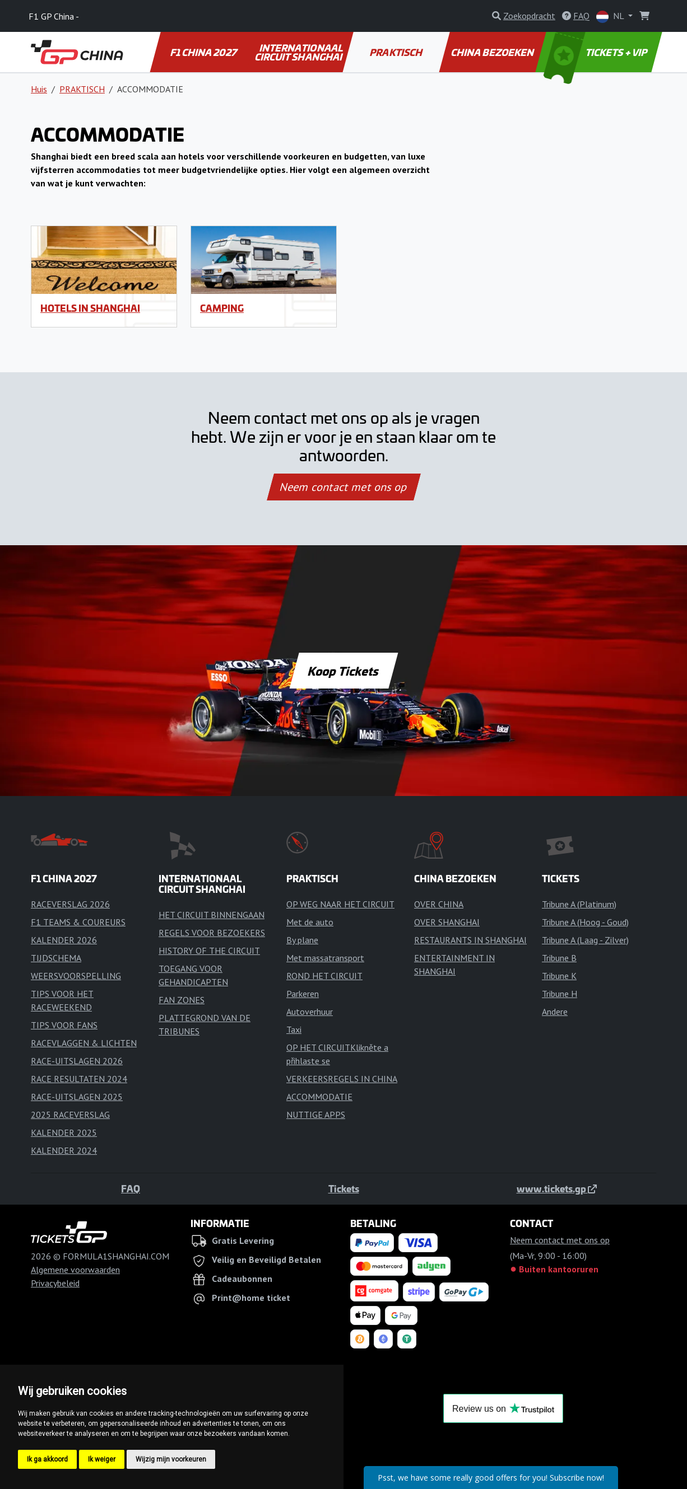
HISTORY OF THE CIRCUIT (209, 950)
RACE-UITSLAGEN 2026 (77, 1060)
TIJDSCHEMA (56, 957)
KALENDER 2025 (64, 1132)
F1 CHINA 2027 (204, 52)
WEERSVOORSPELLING (76, 975)
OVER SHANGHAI (447, 922)
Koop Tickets (343, 670)
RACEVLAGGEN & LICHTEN (84, 1042)
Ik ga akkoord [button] (47, 1459)
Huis (39, 89)
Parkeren (302, 993)
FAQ (130, 1188)
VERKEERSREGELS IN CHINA (341, 1078)
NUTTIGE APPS (315, 1114)
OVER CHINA (438, 904)
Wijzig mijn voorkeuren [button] (171, 1459)
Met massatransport (325, 957)
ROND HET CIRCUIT (324, 975)
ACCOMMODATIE (319, 1096)
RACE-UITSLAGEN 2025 (77, 1096)
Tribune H (559, 993)
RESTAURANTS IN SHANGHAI (470, 939)
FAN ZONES (182, 999)
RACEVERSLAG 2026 (70, 904)
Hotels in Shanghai (90, 308)
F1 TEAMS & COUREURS (78, 922)
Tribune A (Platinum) (579, 904)
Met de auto (309, 922)
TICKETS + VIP (596, 52)
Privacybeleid (55, 1283)
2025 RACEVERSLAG (70, 1114)
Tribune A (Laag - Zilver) (585, 939)
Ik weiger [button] (101, 1459)
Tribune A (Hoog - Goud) (585, 922)
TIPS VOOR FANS (64, 1025)
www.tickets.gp (557, 1188)
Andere (555, 1011)
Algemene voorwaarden (75, 1269)
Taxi (293, 1029)
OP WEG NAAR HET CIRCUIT (340, 904)
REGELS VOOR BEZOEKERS (212, 932)
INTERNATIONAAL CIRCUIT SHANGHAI (299, 52)
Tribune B (559, 957)
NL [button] (611, 16)
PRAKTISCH (397, 52)
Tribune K (559, 975)
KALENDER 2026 (64, 939)
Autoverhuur (309, 1011)
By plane (302, 939)
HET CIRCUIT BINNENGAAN (211, 914)
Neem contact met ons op (343, 487)
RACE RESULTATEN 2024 (79, 1078)
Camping (222, 308)
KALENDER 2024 (64, 1150)
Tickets (343, 1188)
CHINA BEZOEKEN (493, 52)
